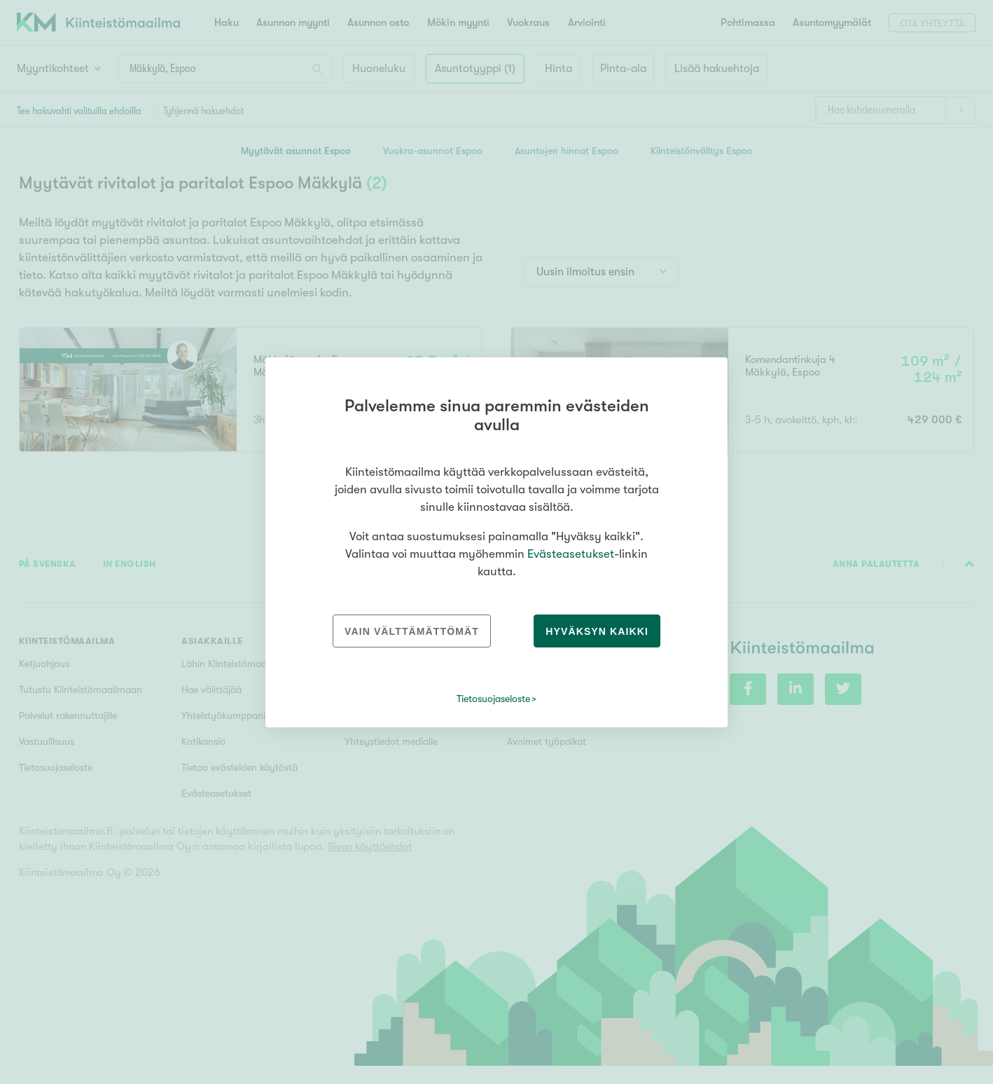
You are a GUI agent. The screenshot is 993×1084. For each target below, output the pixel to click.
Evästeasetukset (570, 554)
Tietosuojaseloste (493, 698)
